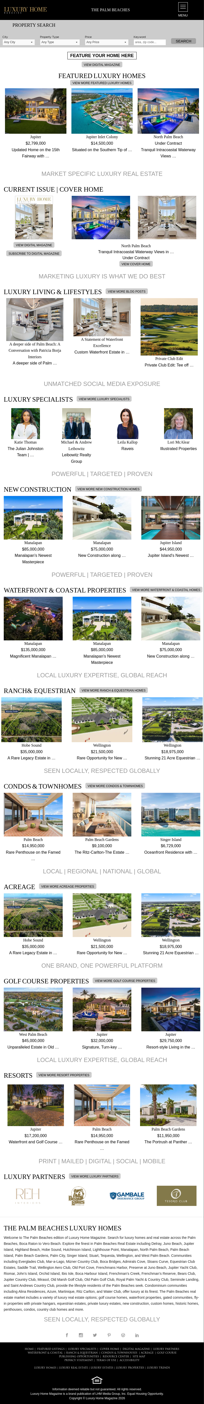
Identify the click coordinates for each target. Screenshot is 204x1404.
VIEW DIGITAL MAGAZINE (102, 65)
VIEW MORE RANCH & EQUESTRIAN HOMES (114, 690)
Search (184, 41)
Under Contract (168, 143)
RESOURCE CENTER (116, 1356)
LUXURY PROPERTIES (130, 1368)
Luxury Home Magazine (46, 1394)
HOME (29, 1349)
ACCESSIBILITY (130, 1360)
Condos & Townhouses (119, 1353)
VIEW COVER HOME (136, 264)
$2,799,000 (36, 143)
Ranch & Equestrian (82, 1353)
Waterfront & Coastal (45, 1353)
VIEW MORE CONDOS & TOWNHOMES (115, 786)
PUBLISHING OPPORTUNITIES (79, 1356)
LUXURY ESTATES (102, 1368)
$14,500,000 (102, 143)
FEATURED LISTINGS (51, 1349)
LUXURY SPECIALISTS (82, 1349)
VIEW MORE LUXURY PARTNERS (94, 1176)
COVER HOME (109, 1349)
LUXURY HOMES (45, 1368)
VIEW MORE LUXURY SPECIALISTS (104, 399)
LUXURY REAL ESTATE (73, 1368)
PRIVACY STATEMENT (78, 1360)
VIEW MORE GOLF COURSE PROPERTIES (125, 981)
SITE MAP (139, 1356)
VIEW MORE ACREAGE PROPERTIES (67, 886)
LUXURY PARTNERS (166, 1349)
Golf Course (167, 1353)
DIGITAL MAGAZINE (136, 1349)
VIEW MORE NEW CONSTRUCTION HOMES (108, 489)
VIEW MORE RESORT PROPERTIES (63, 1075)
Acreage (147, 1353)
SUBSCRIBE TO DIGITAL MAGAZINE (33, 253)
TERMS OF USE (106, 1360)
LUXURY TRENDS (158, 1368)
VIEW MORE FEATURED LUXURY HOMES (101, 83)
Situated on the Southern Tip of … (102, 150)
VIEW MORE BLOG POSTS (127, 291)
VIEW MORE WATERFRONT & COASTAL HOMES (166, 590)
